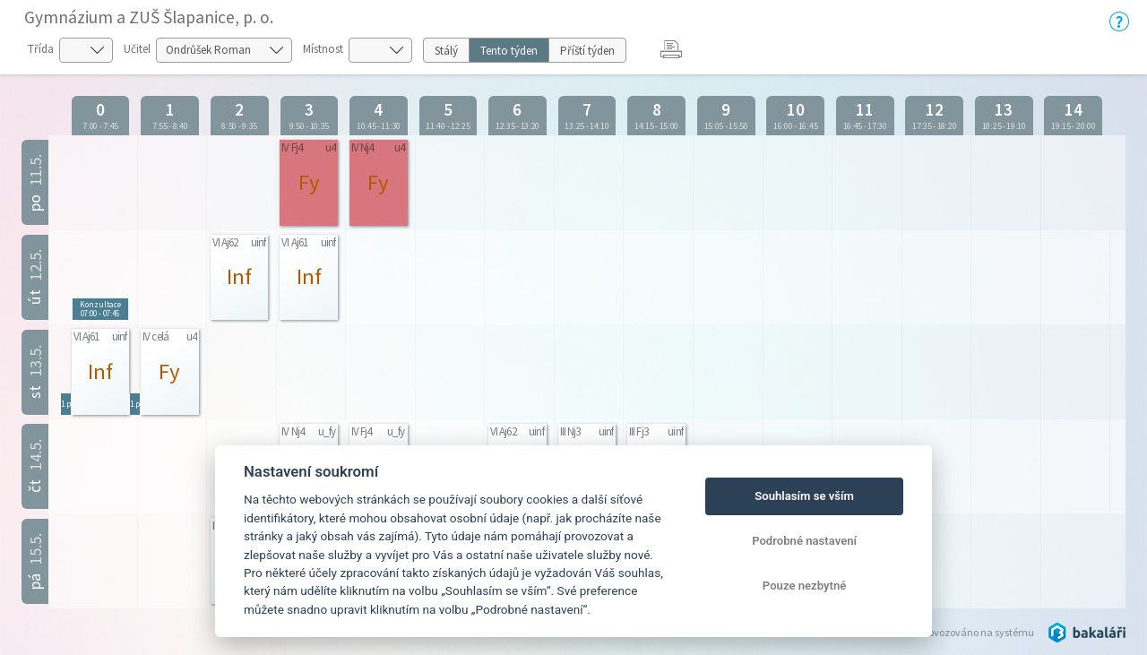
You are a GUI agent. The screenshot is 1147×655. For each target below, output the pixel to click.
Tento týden (509, 50)
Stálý (446, 50)
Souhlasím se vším (804, 496)
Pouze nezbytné (805, 585)
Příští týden (587, 50)
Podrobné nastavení (804, 540)
